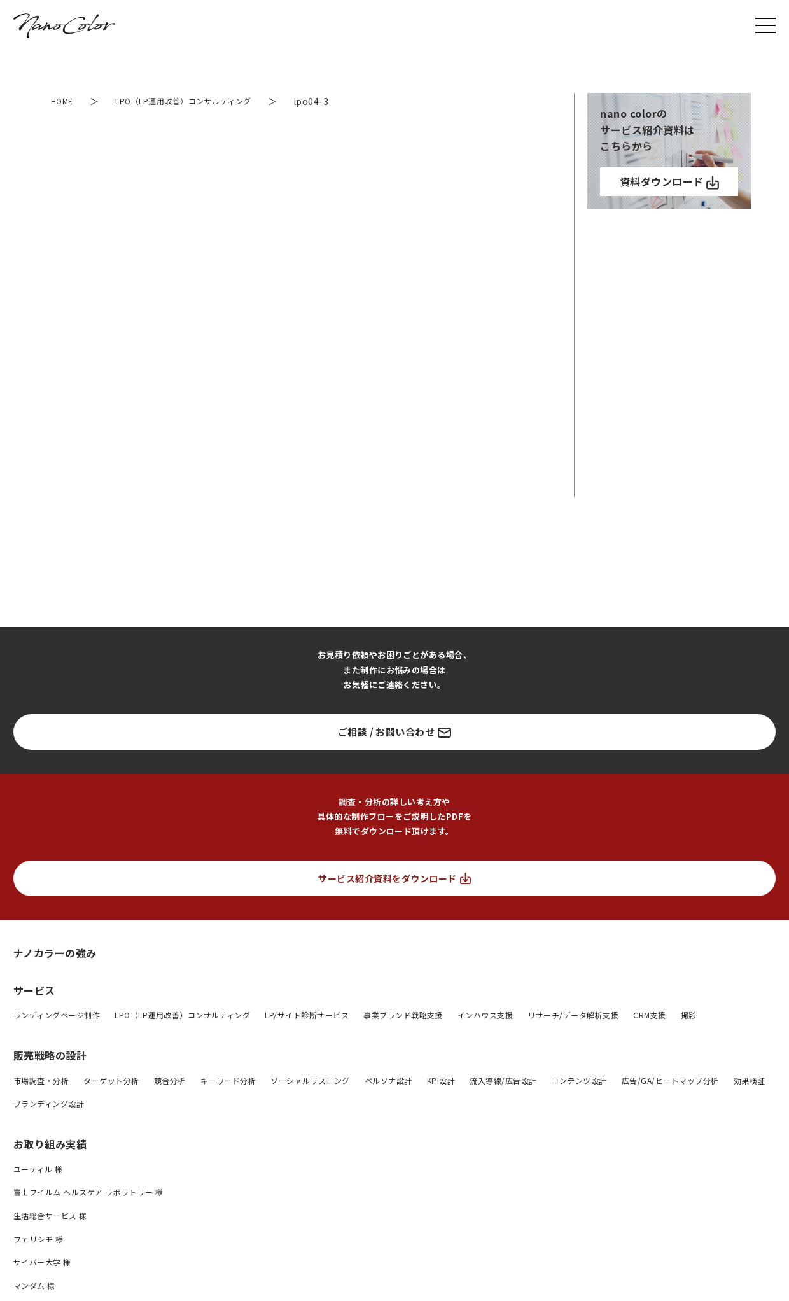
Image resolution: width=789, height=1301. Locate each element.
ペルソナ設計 (388, 1080)
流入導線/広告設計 (503, 1080)
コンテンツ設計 (578, 1080)
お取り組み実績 (50, 1143)
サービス (34, 990)
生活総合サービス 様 (50, 1215)
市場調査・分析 (41, 1080)
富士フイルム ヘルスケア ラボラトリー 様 (88, 1191)
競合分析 (170, 1080)
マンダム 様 (34, 1285)
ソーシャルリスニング (310, 1080)
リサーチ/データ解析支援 (572, 1014)
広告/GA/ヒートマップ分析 (670, 1080)
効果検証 (749, 1080)
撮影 (689, 1014)
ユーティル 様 (37, 1169)
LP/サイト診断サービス (307, 1014)
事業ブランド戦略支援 (403, 1014)
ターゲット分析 (111, 1080)
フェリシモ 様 (38, 1239)
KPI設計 (441, 1080)
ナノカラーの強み (55, 952)
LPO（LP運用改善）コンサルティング (182, 1014)
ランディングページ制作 (56, 1014)
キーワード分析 (228, 1080)
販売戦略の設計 (50, 1055)
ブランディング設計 (48, 1103)
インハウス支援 (485, 1014)
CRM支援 (649, 1014)
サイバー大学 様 (42, 1261)
